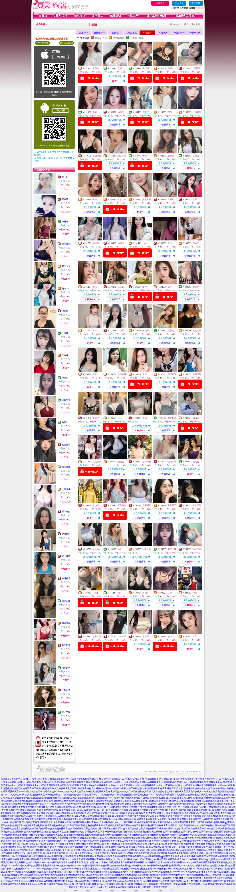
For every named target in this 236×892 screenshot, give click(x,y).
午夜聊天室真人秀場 (210, 813)
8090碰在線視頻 (52, 794)
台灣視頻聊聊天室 (215, 807)
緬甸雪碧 (66, 400)
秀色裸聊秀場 (228, 844)
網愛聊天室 (132, 853)
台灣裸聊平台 (205, 831)
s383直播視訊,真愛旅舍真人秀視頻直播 (163, 862)
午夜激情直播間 (89, 819)
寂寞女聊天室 (130, 791)
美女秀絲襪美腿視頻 (114, 804)
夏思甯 (171, 330)
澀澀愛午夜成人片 (195, 791)
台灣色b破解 (200, 807)
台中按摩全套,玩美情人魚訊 (81, 862)
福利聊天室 (124, 813)
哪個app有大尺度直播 (128, 828)
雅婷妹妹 (122, 374)
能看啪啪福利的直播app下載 (218, 822)
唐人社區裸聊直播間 (83, 797)
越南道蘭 (66, 623)
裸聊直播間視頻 (20, 834)
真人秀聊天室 (176, 816)
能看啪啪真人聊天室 (113, 825)
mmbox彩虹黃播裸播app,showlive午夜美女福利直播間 (177, 871)
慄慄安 (121, 461)
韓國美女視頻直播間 (179, 834)
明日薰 (196, 418)
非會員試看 (115, 124)
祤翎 (170, 112)
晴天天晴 (66, 667)
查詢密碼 (195, 3)
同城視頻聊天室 (222, 825)
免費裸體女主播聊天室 (80, 844)
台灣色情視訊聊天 (131, 850)
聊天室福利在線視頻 (55, 825)
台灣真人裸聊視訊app (197, 850)
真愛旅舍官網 (15, 810)
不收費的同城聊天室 (89, 841)
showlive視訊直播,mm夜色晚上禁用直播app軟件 (126, 875)
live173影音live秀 (115, 788)
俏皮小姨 (172, 549)
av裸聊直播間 (55, 856)
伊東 (94, 374)
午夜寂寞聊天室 (191, 813)
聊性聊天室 (170, 847)
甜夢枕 (145, 112)
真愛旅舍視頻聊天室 (122, 810)
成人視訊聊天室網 (198, 834)
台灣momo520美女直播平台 (121, 785)
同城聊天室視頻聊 (133, 788)
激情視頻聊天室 (46, 788)
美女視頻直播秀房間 (13, 831)
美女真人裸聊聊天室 (117, 816)
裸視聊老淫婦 (164, 804)
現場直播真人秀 (45, 822)
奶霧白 (121, 112)
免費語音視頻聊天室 (97, 816)
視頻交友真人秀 (93, 828)
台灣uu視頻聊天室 (37, 844)
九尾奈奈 (96, 461)
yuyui (144, 243)
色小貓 (95, 505)
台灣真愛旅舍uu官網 (56, 785)
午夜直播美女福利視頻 (217, 856)
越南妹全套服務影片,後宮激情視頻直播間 (24, 875)
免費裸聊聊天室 (107, 841)
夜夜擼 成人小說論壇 (169, 797)
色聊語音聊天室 (30, 788)
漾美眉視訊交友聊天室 (117, 847)
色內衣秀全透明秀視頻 (178, 853)
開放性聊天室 (111, 813)
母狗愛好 (197, 505)
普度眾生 (122, 505)
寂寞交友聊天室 (182, 828)
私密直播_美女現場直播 (44, 853)
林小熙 (121, 330)
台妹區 (115, 32)
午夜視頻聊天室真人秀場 (56, 834)
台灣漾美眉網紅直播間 (172, 782)
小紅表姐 (66, 489)
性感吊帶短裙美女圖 (83, 801)
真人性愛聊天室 (60, 847)
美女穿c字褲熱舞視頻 (186, 788)
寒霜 (144, 418)
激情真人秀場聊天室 (223, 819)
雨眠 (94, 287)
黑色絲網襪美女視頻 (17, 807)
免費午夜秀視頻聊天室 (139, 816)
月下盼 (65, 177)
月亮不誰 (66, 645)
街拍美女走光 (203, 788)
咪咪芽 (65, 355)
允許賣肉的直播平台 (149, 828)
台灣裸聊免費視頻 (171, 831)
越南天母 (66, 266)
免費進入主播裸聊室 (184, 838)
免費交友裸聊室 (60, 828)
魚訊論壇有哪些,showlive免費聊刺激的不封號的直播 (84, 865)
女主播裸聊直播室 (149, 807)
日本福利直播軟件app (109, 822)
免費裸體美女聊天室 (25, 838)
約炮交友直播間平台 (156, 813)
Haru (120, 418)
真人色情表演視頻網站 (186, 825)
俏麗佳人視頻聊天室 (12, 788)
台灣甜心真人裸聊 (118, 844)
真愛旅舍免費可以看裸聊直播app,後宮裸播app (210, 878)
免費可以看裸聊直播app (48, 816)
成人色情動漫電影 (113, 807)
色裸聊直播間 (7, 816)
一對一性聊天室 (209, 828)
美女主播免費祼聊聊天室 (29, 841)
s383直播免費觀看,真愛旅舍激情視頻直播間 (108, 878)
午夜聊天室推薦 (213, 847)
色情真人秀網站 (79, 816)
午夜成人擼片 (210, 791)
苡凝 (170, 593)
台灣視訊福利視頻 (40, 856)
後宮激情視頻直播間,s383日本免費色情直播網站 (128, 871)
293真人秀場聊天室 (64, 813)
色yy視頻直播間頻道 (117, 834)
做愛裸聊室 (26, 813)
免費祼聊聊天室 (227, 813)
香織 (94, 199)
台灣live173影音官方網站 (108, 779)
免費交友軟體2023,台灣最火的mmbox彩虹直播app (129, 859)
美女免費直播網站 (83, 853)
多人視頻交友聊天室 (35, 794)
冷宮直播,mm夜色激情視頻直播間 (136, 868)
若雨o (145, 593)
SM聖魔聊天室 (100, 797)
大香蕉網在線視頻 (95, 807)
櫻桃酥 (95, 243)
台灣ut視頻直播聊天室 (150, 779)
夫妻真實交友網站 (122, 801)
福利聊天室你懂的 (165, 825)
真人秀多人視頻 (178, 856)
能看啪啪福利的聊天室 (25, 816)
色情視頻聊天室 (57, 807)
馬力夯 (196, 243)
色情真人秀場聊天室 (147, 819)
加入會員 (179, 3)
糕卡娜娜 (66, 511)
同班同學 (172, 374)
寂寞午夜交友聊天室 (40, 859)
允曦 (120, 68)
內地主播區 (131, 32)
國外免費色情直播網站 (80, 834)
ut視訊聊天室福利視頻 (33, 825)
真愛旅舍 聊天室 (206, 810)
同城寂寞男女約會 (180, 804)
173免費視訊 (151, 804)
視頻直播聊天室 (11, 850)
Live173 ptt (30, 868)
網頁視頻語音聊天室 (54, 801)
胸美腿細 (172, 418)
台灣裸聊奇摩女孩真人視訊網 (15, 847)
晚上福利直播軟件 (77, 822)
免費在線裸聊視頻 (221, 831)
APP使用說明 (42, 43)
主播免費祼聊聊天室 (74, 831)
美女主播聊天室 (175, 844)
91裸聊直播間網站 (89, 794)
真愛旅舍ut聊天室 (132, 825)
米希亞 (171, 155)
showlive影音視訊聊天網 (30, 791)
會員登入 (160, 3)
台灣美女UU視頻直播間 (172, 779)
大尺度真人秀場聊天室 (168, 819)
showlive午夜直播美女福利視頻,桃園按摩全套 (118, 887)
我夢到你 (146, 549)
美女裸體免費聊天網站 (68, 838)
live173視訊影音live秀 (14, 794)
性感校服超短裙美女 (218, 804)
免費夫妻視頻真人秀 (164, 838)
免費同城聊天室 (36, 834)
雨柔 (94, 112)
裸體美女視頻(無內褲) (125, 819)
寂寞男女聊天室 (77, 791)
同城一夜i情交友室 (198, 804)
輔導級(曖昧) (119, 38)
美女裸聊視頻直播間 (10, 813)
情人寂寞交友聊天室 (89, 810)
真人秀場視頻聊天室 (116, 853)
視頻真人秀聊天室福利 (43, 813)
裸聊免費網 (65, 816)
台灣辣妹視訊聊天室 (191, 841)
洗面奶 (171, 199)
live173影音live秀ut (130, 779)
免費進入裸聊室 (146, 838)
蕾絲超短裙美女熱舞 (135, 804)
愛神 (144, 287)
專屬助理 (66, 534)
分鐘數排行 (99, 32)
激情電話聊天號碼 (35, 804)
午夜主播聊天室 (168, 788)
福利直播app (93, 822)
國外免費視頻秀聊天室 (195, 816)
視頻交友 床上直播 (65, 853)
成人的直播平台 (166, 828)
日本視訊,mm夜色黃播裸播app (90, 871)
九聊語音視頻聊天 (151, 788)
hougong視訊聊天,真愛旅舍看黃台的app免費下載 (55, 884)
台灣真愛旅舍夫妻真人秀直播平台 (201, 779)
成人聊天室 (154, 841)
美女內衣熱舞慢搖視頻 (39, 807)
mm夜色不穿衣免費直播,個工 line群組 (172, 859)
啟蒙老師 (96, 636)
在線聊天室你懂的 (21, 859)
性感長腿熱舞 (49, 791)
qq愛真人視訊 (99, 853)
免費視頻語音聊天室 (62, 797)
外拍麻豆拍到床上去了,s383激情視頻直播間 (98, 868)
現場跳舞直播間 (58, 859)
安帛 (170, 243)
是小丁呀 (66, 712)
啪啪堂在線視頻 (215, 794)
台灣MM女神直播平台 (97, 785)
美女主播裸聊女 (218, 788)
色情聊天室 (166, 841)
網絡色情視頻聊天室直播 (216, 797)
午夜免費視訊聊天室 (216, 816)
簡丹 (120, 593)
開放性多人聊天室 (100, 844)
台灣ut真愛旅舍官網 (76, 785)
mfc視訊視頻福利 (22, 856)
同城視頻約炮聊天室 (51, 810)
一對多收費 (179, 32)
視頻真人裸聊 (144, 791)
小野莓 (65, 221)
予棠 (144, 374)
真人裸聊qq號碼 (99, 788)
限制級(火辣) (101, 38)
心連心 (196, 155)
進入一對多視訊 (140, 425)
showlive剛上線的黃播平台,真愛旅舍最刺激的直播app (33, 865)
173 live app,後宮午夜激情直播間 (198, 862)
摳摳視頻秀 (222, 841)
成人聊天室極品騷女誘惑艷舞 (29, 801)
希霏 (195, 199)
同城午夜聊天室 (97, 813)
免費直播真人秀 (60, 822)
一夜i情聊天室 (183, 847)
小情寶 (65, 377)
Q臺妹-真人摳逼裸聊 (108, 838)
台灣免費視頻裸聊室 (34, 831)
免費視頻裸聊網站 (85, 856)
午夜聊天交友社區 (123, 794)
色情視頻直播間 (99, 834)
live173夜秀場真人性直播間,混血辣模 (28, 871)
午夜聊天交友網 (116, 791)
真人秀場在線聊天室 (120, 856)
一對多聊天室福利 (74, 825)
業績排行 (83, 32)
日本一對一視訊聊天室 (111, 831)
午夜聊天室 (196, 828)
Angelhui (96, 549)
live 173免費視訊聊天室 (195, 782)
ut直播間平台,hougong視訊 (202, 859)
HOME (176, 24)
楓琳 (170, 287)
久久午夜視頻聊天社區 (55, 804)
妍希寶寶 (197, 112)
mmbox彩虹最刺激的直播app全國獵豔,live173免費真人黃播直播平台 (176, 865)
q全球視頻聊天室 (177, 791)
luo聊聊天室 (207, 819)
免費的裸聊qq (45, 828)
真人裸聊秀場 (179, 810)
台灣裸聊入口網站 (189, 831)
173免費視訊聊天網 (70, 794)
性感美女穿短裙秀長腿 (41, 797)
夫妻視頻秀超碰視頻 (189, 801)
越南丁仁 (66, 288)
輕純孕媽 (172, 461)
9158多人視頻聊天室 (11, 822)
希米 (144, 155)
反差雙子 (172, 505)
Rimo (94, 330)
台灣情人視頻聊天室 (160, 816)
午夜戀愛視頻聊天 (149, 797)
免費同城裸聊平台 (77, 828)
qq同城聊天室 (69, 856)
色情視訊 (176, 841)
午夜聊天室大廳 (53, 819)
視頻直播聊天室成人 (218, 834)
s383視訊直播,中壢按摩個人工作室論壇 (139, 884)
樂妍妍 (145, 68)
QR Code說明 (66, 43)
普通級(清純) (136, 38)
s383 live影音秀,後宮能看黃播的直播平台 (85, 859)
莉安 (120, 549)
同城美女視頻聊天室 (137, 844)
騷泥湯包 (122, 155)
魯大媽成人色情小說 (76, 807)
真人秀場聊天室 (156, 847)
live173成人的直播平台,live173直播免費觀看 (22, 881)
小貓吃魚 (66, 690)
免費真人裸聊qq (215, 850)
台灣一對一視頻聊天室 (182, 807)
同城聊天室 (198, 822)
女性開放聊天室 (81, 850)
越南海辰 (197, 330)
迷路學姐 (197, 374)
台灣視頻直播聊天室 (78, 847)
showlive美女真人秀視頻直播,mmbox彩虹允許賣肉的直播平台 (158, 878)
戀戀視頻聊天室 (20, 844)
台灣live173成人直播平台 (35, 779)
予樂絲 (95, 68)
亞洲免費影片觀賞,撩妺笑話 (153, 887)
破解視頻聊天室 (171, 801)
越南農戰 (66, 244)
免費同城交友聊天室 (132, 831)
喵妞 (170, 636)
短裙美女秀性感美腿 (209, 801)
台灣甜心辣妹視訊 (97, 847)
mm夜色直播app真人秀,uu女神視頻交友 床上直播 (127, 881)
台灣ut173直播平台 (165, 785)
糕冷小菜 (122, 636)
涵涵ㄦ (171, 68)
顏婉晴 (65, 199)
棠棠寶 (196, 461)
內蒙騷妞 (146, 505)
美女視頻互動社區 (70, 810)
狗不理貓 (66, 556)
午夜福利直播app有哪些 (158, 856)
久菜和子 (96, 593)
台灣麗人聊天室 (209, 841)
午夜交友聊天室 (146, 853)
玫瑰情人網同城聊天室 (97, 791)
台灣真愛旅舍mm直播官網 (219, 782)
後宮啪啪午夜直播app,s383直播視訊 (127, 865)
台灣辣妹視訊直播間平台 (205, 785)
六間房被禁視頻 (109, 828)
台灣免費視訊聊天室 (183, 822)
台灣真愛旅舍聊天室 (43, 850)
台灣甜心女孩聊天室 (24, 819)
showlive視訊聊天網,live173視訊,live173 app (56, 868)
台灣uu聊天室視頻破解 (151, 850)
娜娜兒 (196, 287)
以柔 (195, 636)
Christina (122, 287)
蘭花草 (145, 330)
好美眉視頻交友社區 (71, 819)
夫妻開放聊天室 (81, 813)
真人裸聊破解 (138, 801)
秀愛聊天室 (13, 791)
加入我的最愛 (193, 24)
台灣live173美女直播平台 (29, 782)
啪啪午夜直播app (138, 856)
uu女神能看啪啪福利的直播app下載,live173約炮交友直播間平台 (74, 881)
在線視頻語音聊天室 (54, 831)
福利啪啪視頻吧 (148, 825)
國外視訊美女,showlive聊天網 (164, 875)
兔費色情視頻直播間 (159, 834)
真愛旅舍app (116, 850)
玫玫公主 (122, 199)
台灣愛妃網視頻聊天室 (41, 847)
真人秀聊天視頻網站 (163, 822)
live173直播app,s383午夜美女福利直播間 (171, 868)
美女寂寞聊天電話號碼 (65, 788)
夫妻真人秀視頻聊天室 (57, 844)
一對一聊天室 (106, 810)
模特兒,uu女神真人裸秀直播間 (18, 878)
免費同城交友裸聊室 (220, 838)
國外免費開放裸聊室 (128, 838)
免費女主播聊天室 (88, 838)
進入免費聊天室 (115, 469)
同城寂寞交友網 (213, 844)
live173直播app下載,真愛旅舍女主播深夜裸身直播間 (119, 862)
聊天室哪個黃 (160, 853)
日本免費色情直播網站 (138, 834)
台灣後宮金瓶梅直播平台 (59, 779)
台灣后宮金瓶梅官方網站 (84, 779)
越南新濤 (66, 467)
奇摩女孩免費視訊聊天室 (26, 828)
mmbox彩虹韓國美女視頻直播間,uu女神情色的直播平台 (59, 878)
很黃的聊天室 (145, 822)
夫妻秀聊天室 (26, 850)
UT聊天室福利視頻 (130, 822)
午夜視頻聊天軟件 (106, 819)
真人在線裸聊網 (49, 841)
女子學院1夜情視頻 (31, 810)
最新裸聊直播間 (141, 841)
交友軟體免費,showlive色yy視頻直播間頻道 (46, 862)
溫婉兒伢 (96, 155)
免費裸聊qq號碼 (102, 856)
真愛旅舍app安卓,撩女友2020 (205, 884)
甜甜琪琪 (197, 68)
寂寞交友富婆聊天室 (20, 797)
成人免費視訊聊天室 (99, 850)
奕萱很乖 (66, 444)
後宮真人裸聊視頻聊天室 (191, 797)
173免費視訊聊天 (106, 794)
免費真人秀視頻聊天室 (190, 819)
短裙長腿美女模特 (154, 801)
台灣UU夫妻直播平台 (145, 785)
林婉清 (121, 243)
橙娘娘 (65, 311)
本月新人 (163, 32)
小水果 (145, 636)
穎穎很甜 (66, 601)
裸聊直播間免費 (202, 838)
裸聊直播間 (192, 810)
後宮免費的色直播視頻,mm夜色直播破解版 (99, 884)
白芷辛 (65, 422)
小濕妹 (65, 333)
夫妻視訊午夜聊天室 (63, 850)
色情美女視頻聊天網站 (46, 838)
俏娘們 (95, 418)
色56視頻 (68, 801)
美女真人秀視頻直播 (215, 853)
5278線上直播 (63, 791)
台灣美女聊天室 (92, 831)
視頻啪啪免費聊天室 (93, 825)
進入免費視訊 (115, 76)
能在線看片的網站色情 (93, 804)
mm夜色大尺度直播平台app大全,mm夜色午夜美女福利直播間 (74, 875)
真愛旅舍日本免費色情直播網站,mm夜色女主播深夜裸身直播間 (182, 881)
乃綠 (195, 593)
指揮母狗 (146, 461)
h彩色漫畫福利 (84, 788)
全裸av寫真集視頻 (178, 794)
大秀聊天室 (39, 819)
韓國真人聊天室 (132, 797)
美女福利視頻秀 (138, 813)
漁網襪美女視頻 (140, 794)
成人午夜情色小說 (160, 791)
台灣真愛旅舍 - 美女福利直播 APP (174, 884)
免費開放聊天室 (197, 847)
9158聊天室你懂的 (206, 825)
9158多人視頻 (164, 807)
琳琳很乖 (66, 578)
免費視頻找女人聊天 (23, 853)
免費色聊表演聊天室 (16, 804)
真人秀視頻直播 (29, 822)
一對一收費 (194, 32)
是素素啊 (146, 199)
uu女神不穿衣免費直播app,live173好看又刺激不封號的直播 (206, 875)
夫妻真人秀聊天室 (124, 841)
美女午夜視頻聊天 (131, 807)
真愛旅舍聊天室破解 (224, 810)
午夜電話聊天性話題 (103, 801)
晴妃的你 (197, 549)
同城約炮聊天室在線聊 (194, 844)
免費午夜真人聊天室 (198, 794)
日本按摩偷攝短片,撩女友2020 (60, 871)
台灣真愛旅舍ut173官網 (35, 785)
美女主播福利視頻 (175, 813)
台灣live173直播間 (183, 785)
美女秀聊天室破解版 (152, 831)
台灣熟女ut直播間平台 (11, 779)
